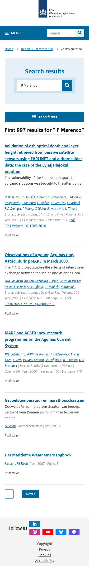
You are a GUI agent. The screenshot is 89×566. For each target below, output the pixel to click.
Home (9, 49)
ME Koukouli (24, 197)
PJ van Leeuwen (15, 286)
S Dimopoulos (57, 197)
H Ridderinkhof (59, 354)
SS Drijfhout (35, 286)
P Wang (28, 208)
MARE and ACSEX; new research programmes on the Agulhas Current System (37, 339)
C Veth (53, 281)
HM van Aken (14, 281)
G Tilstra (40, 208)
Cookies (44, 555)
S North (10, 463)
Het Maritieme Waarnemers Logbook (38, 455)
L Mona (73, 197)
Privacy (44, 549)
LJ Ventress (58, 203)
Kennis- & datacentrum (37, 49)
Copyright (44, 543)
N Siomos (40, 197)
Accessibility (44, 560)
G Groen (10, 426)
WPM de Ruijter (70, 281)
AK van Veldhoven (36, 281)
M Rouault (68, 286)
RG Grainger (13, 208)
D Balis (9, 197)
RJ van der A (55, 208)
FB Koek (22, 463)
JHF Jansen (70, 360)
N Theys (70, 208)
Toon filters (47, 117)
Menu (16, 33)
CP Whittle (52, 286)
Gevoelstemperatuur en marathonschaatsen (44, 400)
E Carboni (73, 203)
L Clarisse (43, 203)
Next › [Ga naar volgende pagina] (30, 494)
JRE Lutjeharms (15, 354)
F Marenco (29, 203)
